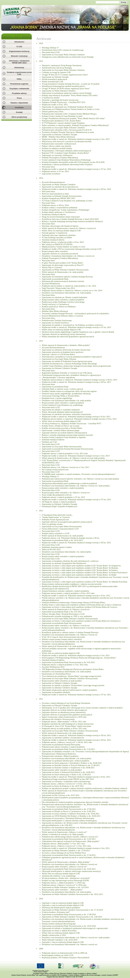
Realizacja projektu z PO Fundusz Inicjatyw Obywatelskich (65, 957)
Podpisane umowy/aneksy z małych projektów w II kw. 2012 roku (68, 593)
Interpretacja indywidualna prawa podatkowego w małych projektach (69, 483)
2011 (41, 699)
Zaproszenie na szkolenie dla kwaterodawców (60, 187)
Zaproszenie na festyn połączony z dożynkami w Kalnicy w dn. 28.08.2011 (72, 763)
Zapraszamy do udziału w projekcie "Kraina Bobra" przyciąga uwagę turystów (73, 685)
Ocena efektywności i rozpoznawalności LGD (60, 529)
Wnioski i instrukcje (19, 56)
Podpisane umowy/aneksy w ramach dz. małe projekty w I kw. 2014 (69, 286)
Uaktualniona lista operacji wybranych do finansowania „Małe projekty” (71, 841)
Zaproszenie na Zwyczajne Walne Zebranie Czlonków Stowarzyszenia (70, 618)
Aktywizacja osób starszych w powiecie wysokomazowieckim (66, 141)
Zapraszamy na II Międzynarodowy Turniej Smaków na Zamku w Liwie (70, 109)
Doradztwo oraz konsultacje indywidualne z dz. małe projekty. (67, 293)
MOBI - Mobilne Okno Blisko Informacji (58, 137)
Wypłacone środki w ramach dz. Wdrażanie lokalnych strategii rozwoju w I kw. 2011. (76, 848)
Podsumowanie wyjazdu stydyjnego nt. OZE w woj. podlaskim (67, 616)
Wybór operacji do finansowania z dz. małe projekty (62, 272)
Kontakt (19, 112)
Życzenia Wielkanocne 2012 (53, 667)
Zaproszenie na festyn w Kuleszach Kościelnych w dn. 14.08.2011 (68, 772)
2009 (41, 949)
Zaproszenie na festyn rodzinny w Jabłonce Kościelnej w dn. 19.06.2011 (70, 814)
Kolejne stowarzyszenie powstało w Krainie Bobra (62, 428)
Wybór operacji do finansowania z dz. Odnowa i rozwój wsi (66, 609)
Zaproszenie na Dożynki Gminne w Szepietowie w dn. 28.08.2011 (68, 768)
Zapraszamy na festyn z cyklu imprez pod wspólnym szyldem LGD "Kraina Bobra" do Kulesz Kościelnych (84, 572)
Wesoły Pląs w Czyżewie (52, 267)
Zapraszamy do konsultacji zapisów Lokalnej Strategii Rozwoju (67, 277)
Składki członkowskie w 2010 (54, 935)
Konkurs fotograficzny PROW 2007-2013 (58, 198)
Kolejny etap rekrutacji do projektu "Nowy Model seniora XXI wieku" (70, 95)
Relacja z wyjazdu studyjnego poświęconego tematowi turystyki (67, 435)
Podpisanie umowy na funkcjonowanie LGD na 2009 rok (64, 953)
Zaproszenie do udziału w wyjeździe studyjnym (61, 410)
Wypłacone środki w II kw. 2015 (55, 105)
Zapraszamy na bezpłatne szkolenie (56, 692)
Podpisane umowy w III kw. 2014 (55, 205)
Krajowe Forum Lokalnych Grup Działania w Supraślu (63, 437)
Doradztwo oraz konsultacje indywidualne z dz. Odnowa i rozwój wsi (69, 635)
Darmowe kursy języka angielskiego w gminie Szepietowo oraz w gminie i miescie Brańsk (78, 332)
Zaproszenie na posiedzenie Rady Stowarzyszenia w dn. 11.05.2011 (69, 839)
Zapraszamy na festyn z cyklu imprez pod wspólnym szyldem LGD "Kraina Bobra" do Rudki (79, 575)
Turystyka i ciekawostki (19, 89)
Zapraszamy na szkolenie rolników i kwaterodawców (63, 738)
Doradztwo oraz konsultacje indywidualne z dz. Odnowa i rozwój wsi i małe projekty (76, 486)
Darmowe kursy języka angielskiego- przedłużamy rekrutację (66, 393)
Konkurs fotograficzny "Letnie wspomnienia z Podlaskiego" (66, 210)
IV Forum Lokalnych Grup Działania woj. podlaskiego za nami (67, 201)
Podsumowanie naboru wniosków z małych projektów (63, 747)
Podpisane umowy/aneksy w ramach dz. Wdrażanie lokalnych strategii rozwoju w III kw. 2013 (79, 380)
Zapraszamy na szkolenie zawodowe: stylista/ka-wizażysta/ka (66, 414)
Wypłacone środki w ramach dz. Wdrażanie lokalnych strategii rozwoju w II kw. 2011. (76, 777)
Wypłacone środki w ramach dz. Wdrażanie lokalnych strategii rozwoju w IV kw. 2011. (76, 695)
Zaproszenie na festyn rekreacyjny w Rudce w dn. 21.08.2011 (66, 774)
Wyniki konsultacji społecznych (54, 79)
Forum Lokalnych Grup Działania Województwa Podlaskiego (66, 160)
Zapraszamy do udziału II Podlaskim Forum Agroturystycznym (67, 361)
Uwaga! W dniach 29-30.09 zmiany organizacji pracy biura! (66, 88)
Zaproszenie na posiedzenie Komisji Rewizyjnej (61, 744)
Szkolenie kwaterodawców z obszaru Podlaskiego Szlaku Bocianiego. (69, 364)
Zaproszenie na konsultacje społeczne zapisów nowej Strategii (66, 93)
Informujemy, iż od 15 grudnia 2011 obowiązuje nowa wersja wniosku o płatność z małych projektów (82, 708)
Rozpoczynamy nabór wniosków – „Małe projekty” (62, 890)
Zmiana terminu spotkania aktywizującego (59, 924)
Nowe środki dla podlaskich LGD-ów (57, 495)
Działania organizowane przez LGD (19, 73)
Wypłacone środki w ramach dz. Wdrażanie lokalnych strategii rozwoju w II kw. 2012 (76, 595)
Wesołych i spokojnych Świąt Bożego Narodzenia (62, 65)
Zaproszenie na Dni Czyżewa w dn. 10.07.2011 (60, 795)
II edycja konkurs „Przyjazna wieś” (56, 912)
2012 (41, 511)
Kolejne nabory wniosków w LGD (55, 533)
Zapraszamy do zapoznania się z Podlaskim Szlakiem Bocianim (67, 107)
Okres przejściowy (19, 117)
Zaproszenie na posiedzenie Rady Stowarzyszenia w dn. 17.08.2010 (69, 914)
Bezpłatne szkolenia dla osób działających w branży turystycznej (67, 724)
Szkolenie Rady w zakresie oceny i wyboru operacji (62, 389)
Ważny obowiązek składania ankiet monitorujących (62, 412)
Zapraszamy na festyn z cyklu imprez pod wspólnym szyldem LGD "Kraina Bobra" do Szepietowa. (81, 566)
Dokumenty (19, 68)
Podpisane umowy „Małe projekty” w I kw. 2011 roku (63, 844)
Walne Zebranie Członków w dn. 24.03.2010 (59, 940)
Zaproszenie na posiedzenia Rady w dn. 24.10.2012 (62, 540)
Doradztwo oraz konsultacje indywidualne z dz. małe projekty (66, 400)
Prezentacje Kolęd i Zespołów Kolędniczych (59, 506)
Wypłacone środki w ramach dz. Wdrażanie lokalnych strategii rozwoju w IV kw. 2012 (76, 499)
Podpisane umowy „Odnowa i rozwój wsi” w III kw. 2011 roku (67, 742)
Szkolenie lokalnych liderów (53, 240)
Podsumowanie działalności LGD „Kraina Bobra (61, 121)
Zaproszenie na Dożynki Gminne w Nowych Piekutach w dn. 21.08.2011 (71, 765)
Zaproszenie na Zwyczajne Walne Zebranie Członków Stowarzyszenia (70, 678)
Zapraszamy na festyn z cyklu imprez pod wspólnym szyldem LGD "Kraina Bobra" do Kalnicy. (80, 570)
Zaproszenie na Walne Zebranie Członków (59, 91)
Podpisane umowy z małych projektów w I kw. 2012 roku (65, 665)
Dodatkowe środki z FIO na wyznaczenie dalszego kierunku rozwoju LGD (71, 249)
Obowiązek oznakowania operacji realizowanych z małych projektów (69, 690)
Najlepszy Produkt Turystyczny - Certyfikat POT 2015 (63, 102)
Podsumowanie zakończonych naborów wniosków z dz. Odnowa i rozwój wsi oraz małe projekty (80, 479)
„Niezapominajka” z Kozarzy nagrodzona (58, 377)
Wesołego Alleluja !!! (50, 48)
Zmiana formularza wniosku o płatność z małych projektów (65, 591)
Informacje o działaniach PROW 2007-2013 (19, 62)
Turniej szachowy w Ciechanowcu (55, 304)
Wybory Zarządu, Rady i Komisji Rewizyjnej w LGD (63, 614)
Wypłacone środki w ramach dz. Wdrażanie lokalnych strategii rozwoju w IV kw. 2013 (76, 327)
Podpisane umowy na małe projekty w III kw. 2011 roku (64, 728)
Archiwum (19, 107)
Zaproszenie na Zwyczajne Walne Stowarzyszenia (62, 446)
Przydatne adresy (19, 93)
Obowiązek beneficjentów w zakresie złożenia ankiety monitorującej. (69, 820)
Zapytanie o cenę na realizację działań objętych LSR (63, 903)
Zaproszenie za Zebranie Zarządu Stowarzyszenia (61, 196)
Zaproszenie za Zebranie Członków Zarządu (59, 683)
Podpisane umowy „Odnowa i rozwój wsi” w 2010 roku (64, 885)
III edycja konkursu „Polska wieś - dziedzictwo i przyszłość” (66, 878)
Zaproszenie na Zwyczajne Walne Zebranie (59, 359)
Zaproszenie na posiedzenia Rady (55, 481)
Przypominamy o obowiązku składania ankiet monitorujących (66, 151)
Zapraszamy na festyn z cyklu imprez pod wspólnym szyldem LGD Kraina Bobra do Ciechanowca (81, 621)
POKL (19, 79)
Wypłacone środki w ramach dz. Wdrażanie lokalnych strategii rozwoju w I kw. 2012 (76, 655)
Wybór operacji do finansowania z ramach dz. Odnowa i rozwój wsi (69, 228)
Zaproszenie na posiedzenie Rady (55, 279)
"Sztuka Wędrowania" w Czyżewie (56, 517)
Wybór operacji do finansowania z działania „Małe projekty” (66, 345)
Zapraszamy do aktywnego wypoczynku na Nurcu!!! (63, 265)
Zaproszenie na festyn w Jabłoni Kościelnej (59, 930)
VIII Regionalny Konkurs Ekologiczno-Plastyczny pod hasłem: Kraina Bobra (73, 669)
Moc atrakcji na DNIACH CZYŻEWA (57, 244)
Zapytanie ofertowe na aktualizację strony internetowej (64, 334)
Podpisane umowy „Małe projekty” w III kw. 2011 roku (64, 721)
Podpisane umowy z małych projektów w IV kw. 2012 (63, 497)
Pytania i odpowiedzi (19, 103)
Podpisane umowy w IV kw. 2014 (55, 171)
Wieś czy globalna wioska (52, 524)
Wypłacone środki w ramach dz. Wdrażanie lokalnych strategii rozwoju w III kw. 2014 (76, 189)
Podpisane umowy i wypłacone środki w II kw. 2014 (63, 242)
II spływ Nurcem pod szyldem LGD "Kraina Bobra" (62, 263)
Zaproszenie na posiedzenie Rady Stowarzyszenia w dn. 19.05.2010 (69, 926)
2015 (41, 61)
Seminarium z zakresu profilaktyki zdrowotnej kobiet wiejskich (67, 164)
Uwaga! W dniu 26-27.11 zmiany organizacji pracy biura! (65, 75)
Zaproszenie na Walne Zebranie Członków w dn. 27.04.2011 (66, 850)
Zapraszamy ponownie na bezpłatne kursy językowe (62, 352)
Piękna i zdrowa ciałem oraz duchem (56, 146)
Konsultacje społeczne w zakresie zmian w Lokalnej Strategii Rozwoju (70, 632)
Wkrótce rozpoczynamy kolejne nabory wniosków (62, 639)
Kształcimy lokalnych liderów (54, 214)
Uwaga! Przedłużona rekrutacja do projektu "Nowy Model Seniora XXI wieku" (73, 118)
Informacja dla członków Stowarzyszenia (58, 719)
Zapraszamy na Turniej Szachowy (55, 323)
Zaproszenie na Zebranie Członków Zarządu (59, 134)
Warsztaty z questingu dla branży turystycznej (60, 100)
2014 (41, 178)
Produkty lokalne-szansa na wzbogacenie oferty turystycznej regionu (69, 391)
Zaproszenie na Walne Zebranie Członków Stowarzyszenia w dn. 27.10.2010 (72, 910)
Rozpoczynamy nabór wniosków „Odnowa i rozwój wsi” (64, 867)
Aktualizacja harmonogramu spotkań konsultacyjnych (63, 86)
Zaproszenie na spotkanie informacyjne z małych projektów (65, 761)
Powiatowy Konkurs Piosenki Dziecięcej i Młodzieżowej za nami (68, 132)
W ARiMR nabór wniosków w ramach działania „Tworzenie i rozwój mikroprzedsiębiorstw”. (79, 474)
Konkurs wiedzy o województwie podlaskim (59, 207)
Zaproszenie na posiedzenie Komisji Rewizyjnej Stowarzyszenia (67, 449)
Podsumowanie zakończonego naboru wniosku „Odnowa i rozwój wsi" (70, 837)
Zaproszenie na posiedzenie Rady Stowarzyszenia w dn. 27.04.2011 (69, 855)
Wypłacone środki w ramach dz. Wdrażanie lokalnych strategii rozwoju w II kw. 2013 (76, 417)
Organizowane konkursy (19, 51)
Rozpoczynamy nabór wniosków (55, 251)
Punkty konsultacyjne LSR (52, 81)
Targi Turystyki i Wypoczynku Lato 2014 (58, 288)
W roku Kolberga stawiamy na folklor (57, 237)
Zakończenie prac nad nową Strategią (57, 68)
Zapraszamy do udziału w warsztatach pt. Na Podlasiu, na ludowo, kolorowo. (72, 325)
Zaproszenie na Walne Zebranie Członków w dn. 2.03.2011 (65, 887)
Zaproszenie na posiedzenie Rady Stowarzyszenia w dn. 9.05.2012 (68, 662)
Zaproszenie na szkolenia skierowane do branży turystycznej (66, 350)
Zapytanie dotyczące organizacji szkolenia (58, 235)
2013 (41, 341)
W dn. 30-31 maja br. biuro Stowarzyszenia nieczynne (63, 637)
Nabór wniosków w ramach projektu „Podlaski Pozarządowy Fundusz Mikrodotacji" (75, 125)
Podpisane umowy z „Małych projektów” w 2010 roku (63, 883)
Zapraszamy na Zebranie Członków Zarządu (59, 368)
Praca (19, 98)
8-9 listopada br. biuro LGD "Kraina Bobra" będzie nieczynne (66, 726)
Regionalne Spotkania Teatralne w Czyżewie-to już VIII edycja (67, 373)
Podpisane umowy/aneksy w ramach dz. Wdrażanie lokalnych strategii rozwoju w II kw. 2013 (79, 419)
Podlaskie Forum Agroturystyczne (55, 519)
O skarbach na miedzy (51, 98)
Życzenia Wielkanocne (51, 283)
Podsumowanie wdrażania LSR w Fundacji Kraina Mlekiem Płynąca (69, 114)
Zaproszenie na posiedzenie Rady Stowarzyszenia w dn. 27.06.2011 (69, 809)
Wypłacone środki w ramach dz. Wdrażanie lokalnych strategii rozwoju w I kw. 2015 (76, 139)
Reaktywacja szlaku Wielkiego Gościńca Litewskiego (63, 302)
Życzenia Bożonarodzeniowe (53, 182)
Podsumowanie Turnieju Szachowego (57, 320)
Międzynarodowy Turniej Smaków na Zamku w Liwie (63, 247)
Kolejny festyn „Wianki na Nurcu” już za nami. (61, 426)
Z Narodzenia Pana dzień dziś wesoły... (57, 515)
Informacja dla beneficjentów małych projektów (61, 907)
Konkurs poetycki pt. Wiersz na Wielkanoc (59, 306)
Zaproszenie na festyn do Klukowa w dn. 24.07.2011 (63, 786)
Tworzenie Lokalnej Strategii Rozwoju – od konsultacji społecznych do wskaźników (75, 313)
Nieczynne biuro (48, 167)
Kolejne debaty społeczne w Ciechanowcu (58, 212)
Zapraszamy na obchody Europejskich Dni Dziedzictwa (64, 563)
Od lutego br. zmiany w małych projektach (59, 502)
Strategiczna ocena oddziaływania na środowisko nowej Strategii (67, 57)
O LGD (19, 47)
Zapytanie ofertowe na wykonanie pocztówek (60, 254)
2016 (41, 43)
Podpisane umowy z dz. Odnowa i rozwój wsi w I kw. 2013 (65, 467)
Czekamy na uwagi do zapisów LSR (56, 72)
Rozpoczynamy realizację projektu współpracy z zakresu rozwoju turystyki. (72, 584)
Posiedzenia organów (19, 84)
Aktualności (19, 42)
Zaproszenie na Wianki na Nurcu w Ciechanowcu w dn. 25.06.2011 (69, 811)
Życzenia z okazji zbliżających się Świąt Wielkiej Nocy (64, 853)
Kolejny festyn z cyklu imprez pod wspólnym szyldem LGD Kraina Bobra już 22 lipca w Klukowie (81, 605)
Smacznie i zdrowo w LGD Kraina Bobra (58, 354)
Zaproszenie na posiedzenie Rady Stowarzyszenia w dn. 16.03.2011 (69, 869)
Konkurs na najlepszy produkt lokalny (57, 148)
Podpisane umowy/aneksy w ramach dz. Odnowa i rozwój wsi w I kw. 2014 (72, 290)
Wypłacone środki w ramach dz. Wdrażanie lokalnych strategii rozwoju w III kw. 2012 (76, 542)
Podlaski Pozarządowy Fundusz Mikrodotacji (60, 157)
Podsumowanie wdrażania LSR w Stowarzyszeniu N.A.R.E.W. (67, 130)
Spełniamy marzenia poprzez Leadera (57, 547)
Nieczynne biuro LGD (51, 52)
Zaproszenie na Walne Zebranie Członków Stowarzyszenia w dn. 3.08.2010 (72, 917)
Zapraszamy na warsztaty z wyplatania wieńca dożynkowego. (66, 781)
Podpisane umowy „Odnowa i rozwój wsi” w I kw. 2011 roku (66, 846)
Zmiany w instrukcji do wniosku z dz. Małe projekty (63, 834)
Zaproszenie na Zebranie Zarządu (55, 77)
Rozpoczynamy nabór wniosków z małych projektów (63, 300)
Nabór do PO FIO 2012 (51, 549)
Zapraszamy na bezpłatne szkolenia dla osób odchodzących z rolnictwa (70, 561)
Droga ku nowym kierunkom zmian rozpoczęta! (61, 217)
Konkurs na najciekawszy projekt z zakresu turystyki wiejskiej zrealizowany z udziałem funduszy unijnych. (85, 788)
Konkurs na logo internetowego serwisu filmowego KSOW (65, 880)
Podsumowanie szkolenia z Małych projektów (60, 756)
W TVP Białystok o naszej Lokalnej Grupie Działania (63, 123)
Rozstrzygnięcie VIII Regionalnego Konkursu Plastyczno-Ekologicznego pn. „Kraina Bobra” (79, 658)
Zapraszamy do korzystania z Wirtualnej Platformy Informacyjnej (68, 818)
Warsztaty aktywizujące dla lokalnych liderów (60, 226)
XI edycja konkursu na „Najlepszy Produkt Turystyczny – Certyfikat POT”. (72, 423)
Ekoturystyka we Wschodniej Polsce (56, 674)
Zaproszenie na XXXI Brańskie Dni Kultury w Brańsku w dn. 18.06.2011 (71, 816)
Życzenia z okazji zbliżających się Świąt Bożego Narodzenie (66, 703)
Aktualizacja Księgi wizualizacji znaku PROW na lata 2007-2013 (68, 779)
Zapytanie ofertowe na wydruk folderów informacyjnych (64, 433)
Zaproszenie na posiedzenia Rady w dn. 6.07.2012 (62, 612)
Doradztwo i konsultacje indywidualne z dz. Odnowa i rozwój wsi (68, 256)
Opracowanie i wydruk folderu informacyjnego (60, 430)
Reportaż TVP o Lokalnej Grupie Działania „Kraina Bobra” (65, 153)
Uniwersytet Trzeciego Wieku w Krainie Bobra (60, 396)
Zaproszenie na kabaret (51, 174)
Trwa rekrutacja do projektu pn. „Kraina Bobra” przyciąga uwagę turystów (71, 676)
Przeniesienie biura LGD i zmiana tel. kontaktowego (63, 50)
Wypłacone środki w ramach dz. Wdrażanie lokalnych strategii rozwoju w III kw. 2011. (76, 735)
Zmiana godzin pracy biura (52, 111)
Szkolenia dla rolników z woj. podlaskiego (59, 876)
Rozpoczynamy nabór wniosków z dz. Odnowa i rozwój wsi (66, 493)
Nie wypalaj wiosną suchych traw (55, 469)
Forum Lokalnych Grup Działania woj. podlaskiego (62, 405)
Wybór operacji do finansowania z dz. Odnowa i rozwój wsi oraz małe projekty (73, 458)
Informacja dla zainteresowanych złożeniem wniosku (63, 281)
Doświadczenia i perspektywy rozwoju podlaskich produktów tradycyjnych (72, 357)
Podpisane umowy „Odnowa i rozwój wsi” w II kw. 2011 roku (66, 784)
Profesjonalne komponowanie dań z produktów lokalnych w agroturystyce (71, 375)
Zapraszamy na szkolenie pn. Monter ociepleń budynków (64, 297)
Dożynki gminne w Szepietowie (54, 233)
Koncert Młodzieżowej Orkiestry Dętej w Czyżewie (62, 316)
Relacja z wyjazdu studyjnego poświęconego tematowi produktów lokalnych (72, 221)
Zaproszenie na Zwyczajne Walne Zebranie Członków (63, 55)
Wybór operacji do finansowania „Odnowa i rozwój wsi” (64, 832)
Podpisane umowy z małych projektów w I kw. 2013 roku (65, 453)
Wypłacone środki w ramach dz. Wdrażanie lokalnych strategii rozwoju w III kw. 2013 (76, 382)
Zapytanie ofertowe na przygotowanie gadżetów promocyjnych (67, 522)
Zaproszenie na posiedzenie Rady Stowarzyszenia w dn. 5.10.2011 (68, 749)
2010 (41, 899)
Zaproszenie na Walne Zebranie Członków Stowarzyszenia (65, 270)
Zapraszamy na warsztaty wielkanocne (57, 155)
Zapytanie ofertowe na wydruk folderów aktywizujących (64, 710)
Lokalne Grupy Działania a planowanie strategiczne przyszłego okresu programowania (76, 366)
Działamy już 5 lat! (49, 442)
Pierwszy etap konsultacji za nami (55, 194)
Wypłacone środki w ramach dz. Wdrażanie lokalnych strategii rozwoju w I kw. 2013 (76, 456)
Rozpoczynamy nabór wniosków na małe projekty (62, 681)
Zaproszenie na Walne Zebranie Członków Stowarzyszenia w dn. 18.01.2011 (72, 894)
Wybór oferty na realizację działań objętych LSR (61, 230)
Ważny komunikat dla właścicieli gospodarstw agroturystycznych (68, 336)
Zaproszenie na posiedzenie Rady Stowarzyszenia (61, 623)
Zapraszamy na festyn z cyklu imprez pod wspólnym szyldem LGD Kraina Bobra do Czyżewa (79, 607)
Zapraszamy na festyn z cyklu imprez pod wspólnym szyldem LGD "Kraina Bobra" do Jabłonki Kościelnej (84, 582)
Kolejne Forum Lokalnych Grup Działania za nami (62, 116)
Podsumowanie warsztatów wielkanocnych (59, 144)
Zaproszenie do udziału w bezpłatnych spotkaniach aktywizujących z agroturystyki (75, 928)
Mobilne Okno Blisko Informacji (55, 311)
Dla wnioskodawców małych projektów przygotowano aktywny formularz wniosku (75, 802)
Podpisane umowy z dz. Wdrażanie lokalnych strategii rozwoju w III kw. (71, 538)
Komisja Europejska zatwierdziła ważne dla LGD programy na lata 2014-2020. (73, 162)
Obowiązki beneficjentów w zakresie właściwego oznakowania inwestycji (71, 871)
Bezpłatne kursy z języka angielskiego (57, 398)
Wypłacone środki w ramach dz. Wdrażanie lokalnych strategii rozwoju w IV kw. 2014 (76, 169)
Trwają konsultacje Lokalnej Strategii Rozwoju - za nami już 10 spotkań (70, 84)
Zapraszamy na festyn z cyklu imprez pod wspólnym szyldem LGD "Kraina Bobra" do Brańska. (80, 568)
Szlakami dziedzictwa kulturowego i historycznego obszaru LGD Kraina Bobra (73, 602)
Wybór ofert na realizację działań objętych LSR (61, 653)
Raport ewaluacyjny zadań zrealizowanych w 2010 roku (64, 717)
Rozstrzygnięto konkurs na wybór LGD (57, 955)
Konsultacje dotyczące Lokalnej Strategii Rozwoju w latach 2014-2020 (70, 219)
